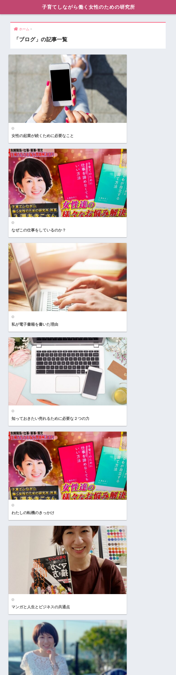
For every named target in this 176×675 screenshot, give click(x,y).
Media (16, 598)
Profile (17, 608)
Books (17, 567)
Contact (18, 578)
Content (18, 588)
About (16, 557)
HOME (88, 652)
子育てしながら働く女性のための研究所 (88, 7)
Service (18, 619)
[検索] (93, 412)
